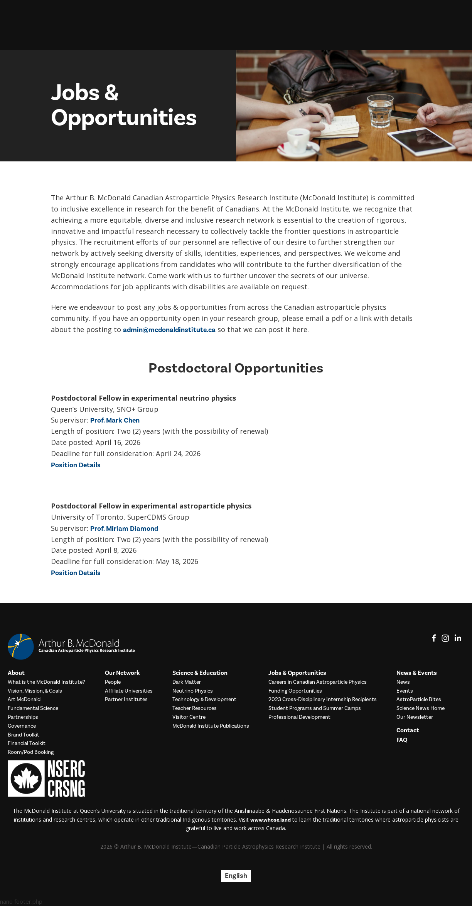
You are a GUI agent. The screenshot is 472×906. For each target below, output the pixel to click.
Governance (22, 726)
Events (404, 691)
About (16, 673)
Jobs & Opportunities (297, 673)
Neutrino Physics (192, 691)
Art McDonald (24, 699)
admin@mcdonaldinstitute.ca (169, 329)
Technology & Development (204, 699)
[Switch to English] (236, 876)
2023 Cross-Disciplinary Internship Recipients (322, 699)
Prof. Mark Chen (115, 420)
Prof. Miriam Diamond (124, 528)
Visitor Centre (189, 717)
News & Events (416, 673)
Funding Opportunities (295, 691)
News (403, 682)
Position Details (76, 465)
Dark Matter (186, 682)
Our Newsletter (414, 717)
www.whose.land (270, 820)
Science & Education (200, 673)
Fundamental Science (33, 708)
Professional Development (299, 717)
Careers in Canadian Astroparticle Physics (317, 682)
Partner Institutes (126, 699)
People (113, 682)
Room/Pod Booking (31, 752)
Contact (407, 730)
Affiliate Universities (129, 691)
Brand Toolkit (23, 735)
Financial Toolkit (27, 743)
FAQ (401, 740)
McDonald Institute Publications (210, 726)
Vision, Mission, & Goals (35, 691)
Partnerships (23, 717)
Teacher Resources (194, 708)
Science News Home (420, 708)
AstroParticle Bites (418, 699)
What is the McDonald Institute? (46, 682)
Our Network (122, 673)
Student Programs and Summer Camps (314, 708)
